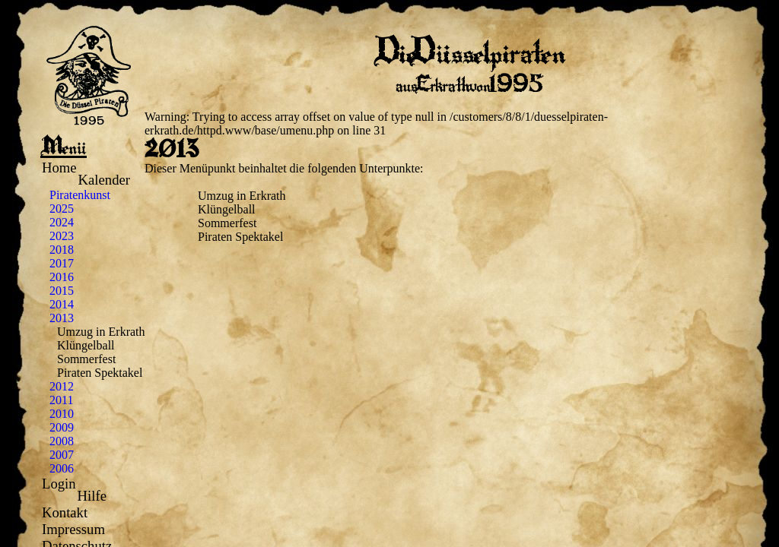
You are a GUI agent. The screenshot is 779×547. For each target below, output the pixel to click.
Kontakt (64, 512)
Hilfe (92, 496)
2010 (61, 413)
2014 (61, 304)
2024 (61, 222)
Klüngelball (86, 345)
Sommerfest (86, 359)
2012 (61, 386)
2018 (61, 249)
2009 (61, 427)
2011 (61, 400)
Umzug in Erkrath (101, 331)
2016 (61, 276)
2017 (61, 263)
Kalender (104, 180)
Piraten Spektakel (99, 372)
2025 (61, 208)
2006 (61, 468)
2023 (61, 235)
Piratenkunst (79, 194)
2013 (61, 317)
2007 (61, 454)
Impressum (73, 529)
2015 (61, 290)
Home (59, 167)
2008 (61, 441)
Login (59, 484)
